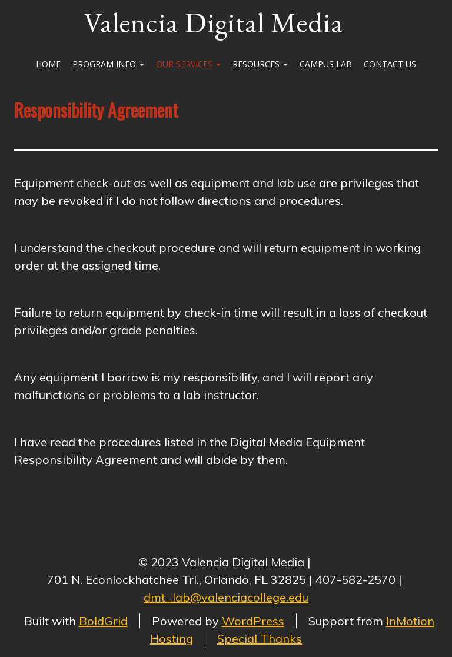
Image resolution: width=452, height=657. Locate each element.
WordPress (253, 620)
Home (48, 63)
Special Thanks (259, 638)
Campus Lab (326, 63)
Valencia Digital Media (213, 22)
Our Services (188, 63)
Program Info (108, 63)
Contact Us (390, 63)
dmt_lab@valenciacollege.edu (226, 597)
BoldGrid (103, 620)
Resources (260, 63)
